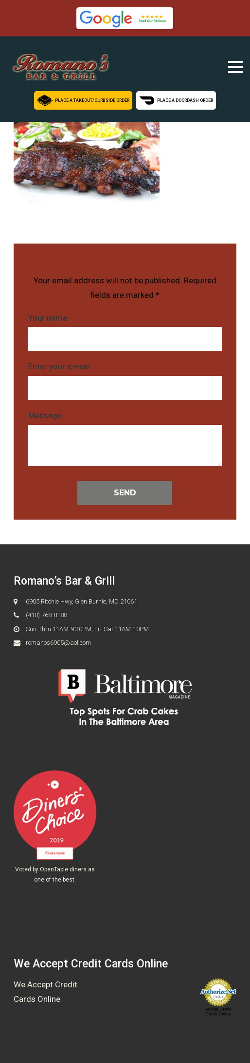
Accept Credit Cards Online (218, 1011)
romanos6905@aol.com (58, 643)
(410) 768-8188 (46, 615)
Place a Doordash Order (177, 99)
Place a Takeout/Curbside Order (83, 99)
